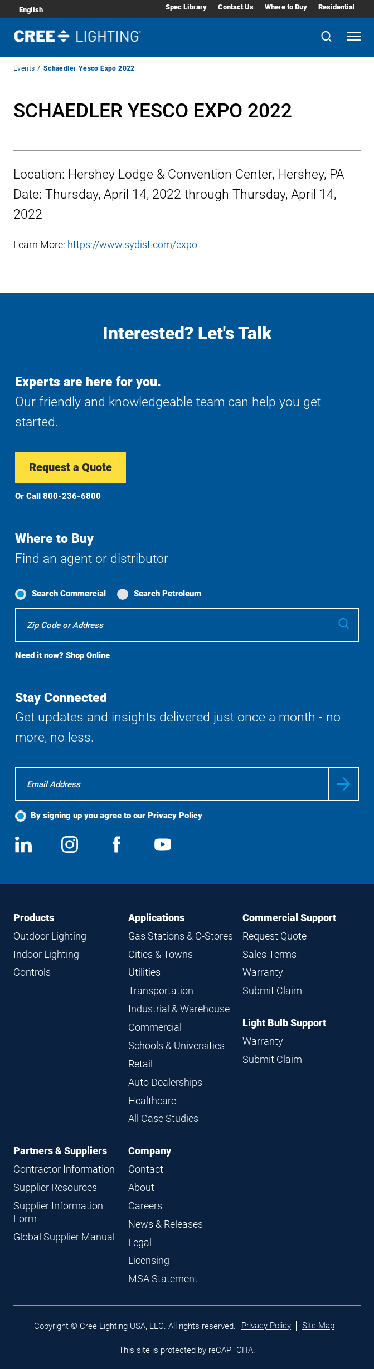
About (141, 1187)
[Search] (326, 37)
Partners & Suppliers (60, 1151)
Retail (140, 1064)
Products (33, 917)
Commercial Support (289, 917)
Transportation (160, 990)
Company (149, 1151)
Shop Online (88, 655)
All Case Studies (163, 1118)
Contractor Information (64, 1169)
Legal (140, 1242)
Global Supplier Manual (64, 1237)
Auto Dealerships (165, 1082)
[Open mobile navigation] (354, 37)
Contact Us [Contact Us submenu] (236, 7)
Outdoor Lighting (49, 936)
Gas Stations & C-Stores (180, 936)
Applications (156, 917)
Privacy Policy (175, 815)
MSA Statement (163, 1278)
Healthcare (152, 1100)
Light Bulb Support (284, 1023)
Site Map (318, 1326)
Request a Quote (70, 467)
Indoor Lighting (46, 954)
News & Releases (165, 1224)
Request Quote (274, 936)
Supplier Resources (55, 1187)
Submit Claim (272, 990)
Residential (336, 7)
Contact (145, 1169)
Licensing (148, 1260)
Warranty (262, 972)
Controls (32, 972)
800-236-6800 (72, 496)
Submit (343, 784)
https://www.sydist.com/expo (132, 244)
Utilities (144, 972)
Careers (145, 1206)
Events (24, 68)
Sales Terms (269, 954)
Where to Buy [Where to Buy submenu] (286, 7)
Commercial (155, 1027)
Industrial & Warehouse (179, 1009)
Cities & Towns (160, 954)
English (31, 10)
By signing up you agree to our (116, 815)
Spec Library (186, 7)
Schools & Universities (176, 1045)
